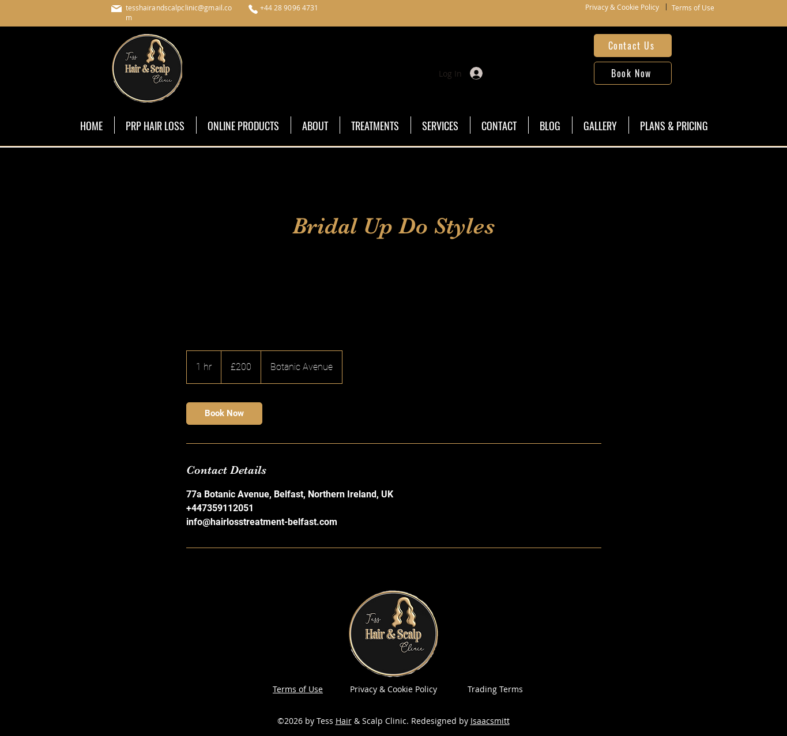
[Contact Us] (633, 45)
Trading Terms (495, 689)
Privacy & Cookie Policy (622, 7)
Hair (344, 720)
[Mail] (116, 8)
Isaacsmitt (490, 720)
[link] (224, 413)
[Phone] (253, 9)
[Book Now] (633, 73)
